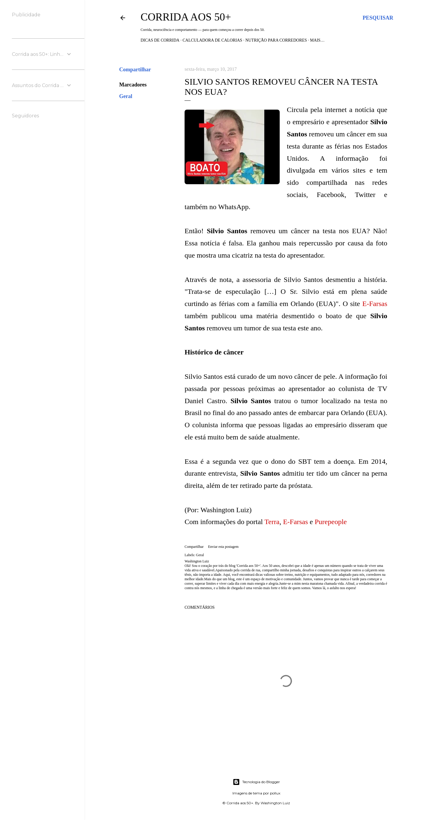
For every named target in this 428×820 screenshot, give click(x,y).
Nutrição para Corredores (276, 40)
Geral (125, 96)
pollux (275, 793)
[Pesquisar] (378, 18)
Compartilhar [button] (135, 69)
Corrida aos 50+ (186, 17)
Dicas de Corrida (160, 40)
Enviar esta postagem (223, 547)
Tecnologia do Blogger (256, 782)
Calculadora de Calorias (212, 40)
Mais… (317, 40)
